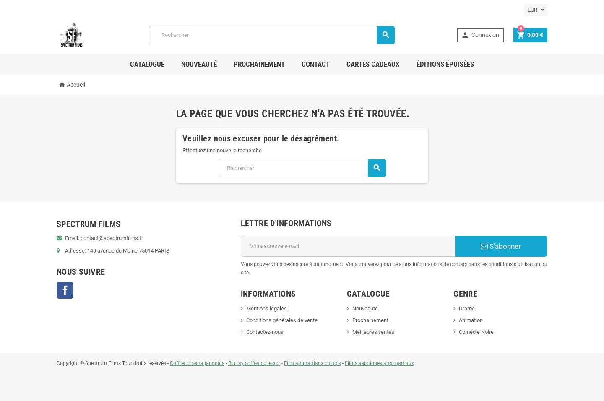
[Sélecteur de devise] (535, 10)
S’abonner (501, 246)
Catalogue (147, 64)
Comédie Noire (476, 332)
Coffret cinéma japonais (197, 363)
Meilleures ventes (373, 332)
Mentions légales (266, 308)
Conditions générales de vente (282, 320)
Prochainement (259, 64)
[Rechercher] (272, 35)
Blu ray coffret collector (254, 363)
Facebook (65, 290)
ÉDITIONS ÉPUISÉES (445, 64)
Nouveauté (199, 64)
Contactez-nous (265, 332)
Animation (471, 320)
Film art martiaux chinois (312, 363)
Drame (467, 308)
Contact (316, 64)
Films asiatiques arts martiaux (379, 363)
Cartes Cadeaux (373, 64)
